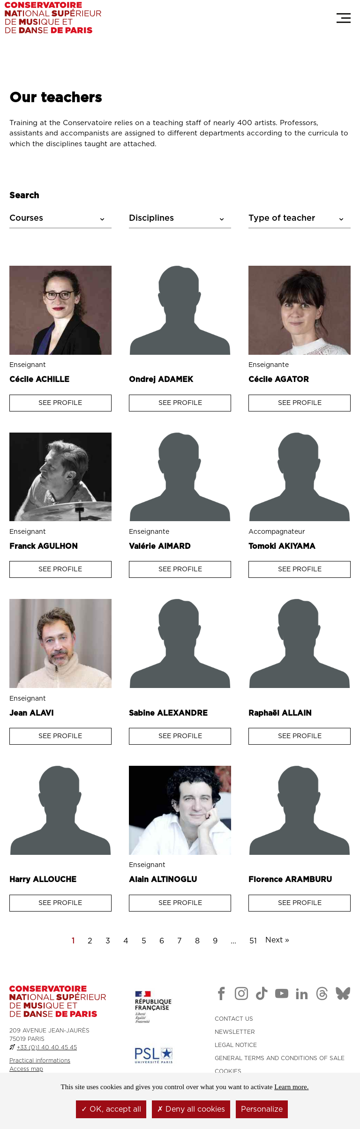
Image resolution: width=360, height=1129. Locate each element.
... (233, 940)
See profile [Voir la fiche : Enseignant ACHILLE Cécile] (60, 402)
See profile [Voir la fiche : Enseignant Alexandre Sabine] (180, 736)
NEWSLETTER (235, 1031)
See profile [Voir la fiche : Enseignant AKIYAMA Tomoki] (300, 569)
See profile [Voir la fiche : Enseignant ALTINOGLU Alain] (180, 902)
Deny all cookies (191, 1109)
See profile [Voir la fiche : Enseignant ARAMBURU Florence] (300, 902)
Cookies (228, 1071)
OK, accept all (111, 1109)
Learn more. (291, 1087)
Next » (277, 939)
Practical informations (39, 1060)
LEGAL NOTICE (236, 1044)
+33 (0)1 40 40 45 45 (47, 1047)
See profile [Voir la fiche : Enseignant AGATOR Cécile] (300, 402)
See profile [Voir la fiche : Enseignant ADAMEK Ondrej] (180, 402)
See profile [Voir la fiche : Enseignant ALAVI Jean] (60, 736)
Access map (26, 1068)
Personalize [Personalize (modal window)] (262, 1109)
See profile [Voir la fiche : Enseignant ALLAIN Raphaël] (300, 736)
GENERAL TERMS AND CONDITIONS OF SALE (280, 1058)
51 (253, 940)
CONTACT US (234, 1018)
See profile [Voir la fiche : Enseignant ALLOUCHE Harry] (60, 902)
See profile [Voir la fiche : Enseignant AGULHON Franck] (60, 569)
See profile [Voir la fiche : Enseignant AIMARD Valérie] (180, 569)
